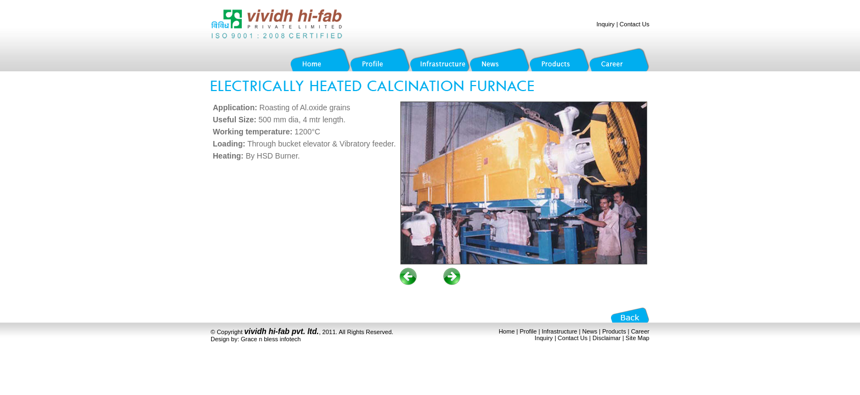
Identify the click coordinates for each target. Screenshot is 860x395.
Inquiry (606, 24)
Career (640, 331)
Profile (528, 331)
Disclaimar (606, 338)
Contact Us (634, 24)
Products (614, 331)
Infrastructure (560, 331)
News (589, 331)
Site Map (637, 338)
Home (506, 331)
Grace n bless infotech (271, 339)
